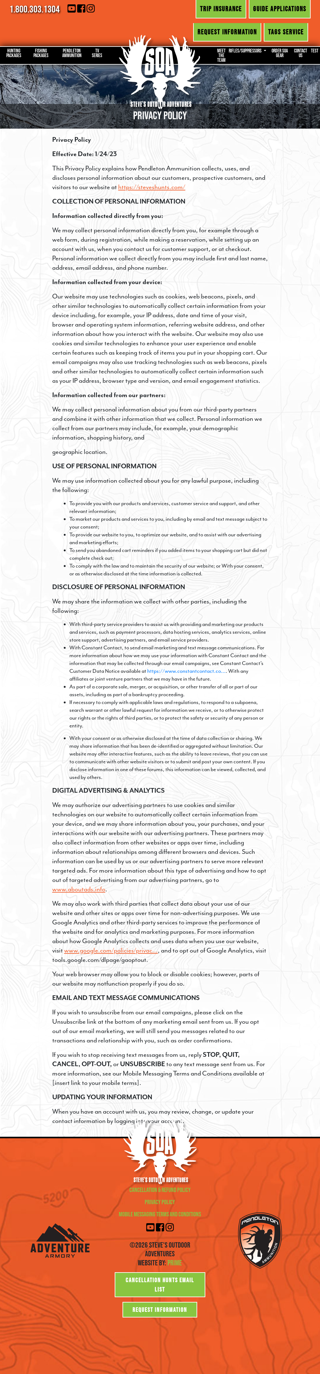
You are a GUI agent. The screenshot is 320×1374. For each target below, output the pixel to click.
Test (314, 50)
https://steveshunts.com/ (151, 187)
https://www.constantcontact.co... (186, 670)
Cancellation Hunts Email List (160, 1285)
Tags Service (286, 32)
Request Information (227, 32)
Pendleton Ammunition (72, 53)
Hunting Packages (13, 53)
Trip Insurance (221, 8)
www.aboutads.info (78, 889)
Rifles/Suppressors (245, 50)
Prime (175, 1262)
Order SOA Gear (280, 53)
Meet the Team (221, 55)
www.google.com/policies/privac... (111, 950)
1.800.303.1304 (34, 8)
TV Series (97, 53)
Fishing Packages (40, 53)
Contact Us (300, 53)
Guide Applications (279, 8)
